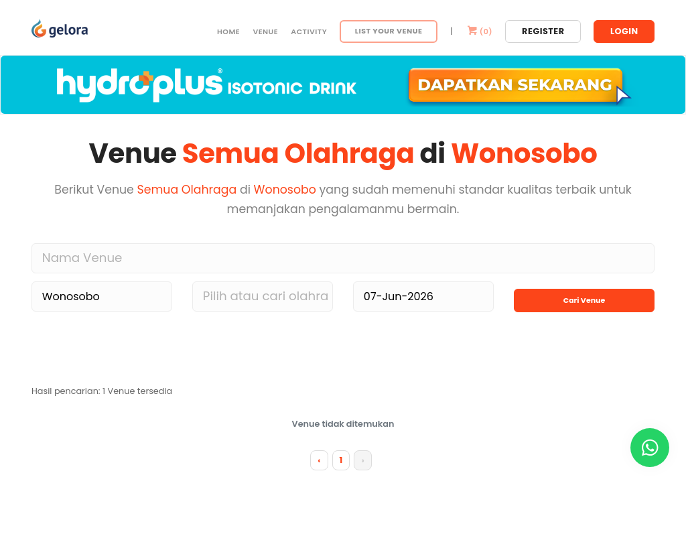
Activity (309, 31)
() (479, 31)
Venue (265, 31)
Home (228, 31)
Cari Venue (584, 293)
